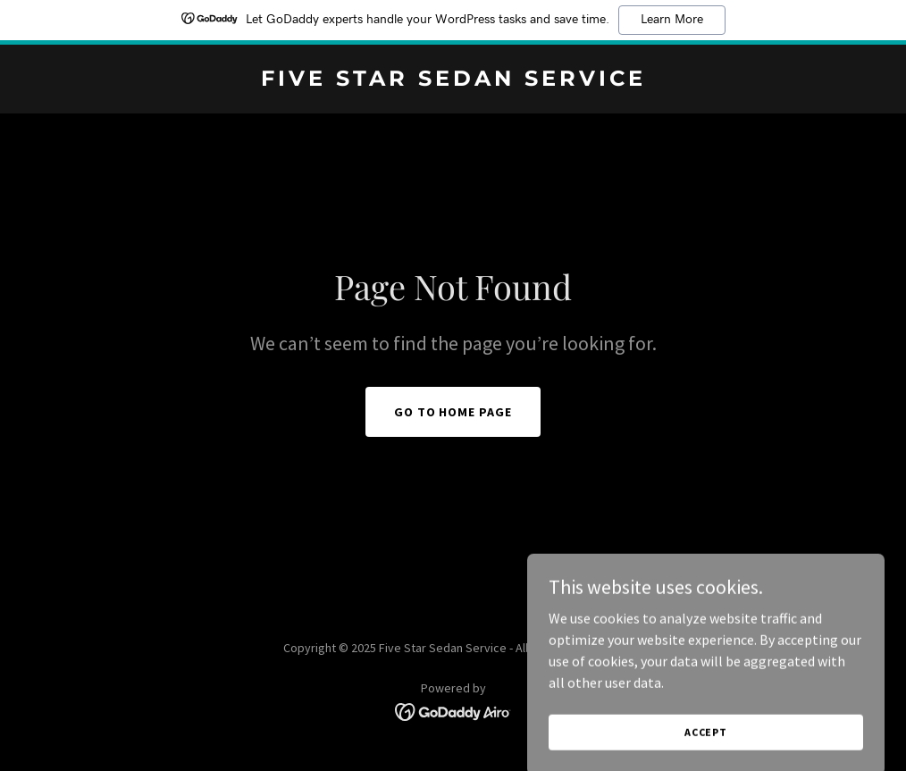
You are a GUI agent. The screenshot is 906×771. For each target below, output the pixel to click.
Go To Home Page (453, 412)
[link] (453, 80)
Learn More (672, 19)
